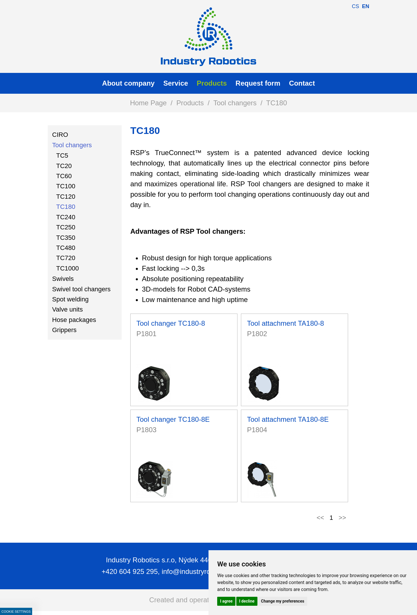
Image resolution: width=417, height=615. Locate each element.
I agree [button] (226, 601)
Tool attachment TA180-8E (288, 419)
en (365, 6)
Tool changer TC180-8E (173, 419)
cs (355, 6)
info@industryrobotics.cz (199, 571)
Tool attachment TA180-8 (285, 323)
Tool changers (235, 103)
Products (190, 103)
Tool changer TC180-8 (170, 323)
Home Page (148, 103)
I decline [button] (247, 601)
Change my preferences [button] (282, 601)
